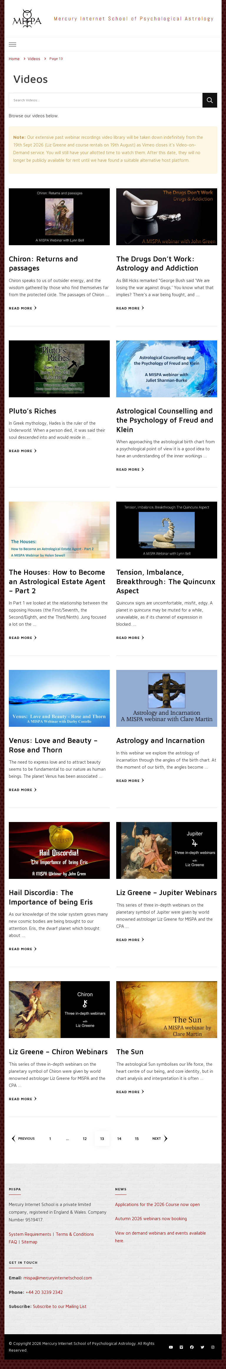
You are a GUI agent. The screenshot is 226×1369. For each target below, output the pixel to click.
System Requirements (30, 1243)
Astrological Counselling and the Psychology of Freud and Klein (165, 420)
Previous (23, 1147)
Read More (23, 308)
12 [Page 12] (88, 1145)
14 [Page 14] (123, 1145)
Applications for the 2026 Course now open (157, 1213)
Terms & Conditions (75, 1243)
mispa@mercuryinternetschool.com (58, 1286)
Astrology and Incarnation (161, 740)
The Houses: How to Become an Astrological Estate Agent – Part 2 (58, 581)
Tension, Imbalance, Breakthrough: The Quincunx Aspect (151, 581)
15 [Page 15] (140, 1145)
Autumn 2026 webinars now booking (151, 1227)
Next (161, 1147)
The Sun (130, 1051)
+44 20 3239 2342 (44, 1301)
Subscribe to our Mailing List (60, 1315)
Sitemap (29, 1250)
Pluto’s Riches (33, 410)
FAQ (13, 1250)
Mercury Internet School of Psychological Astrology (89, 1352)
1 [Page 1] (54, 1145)
